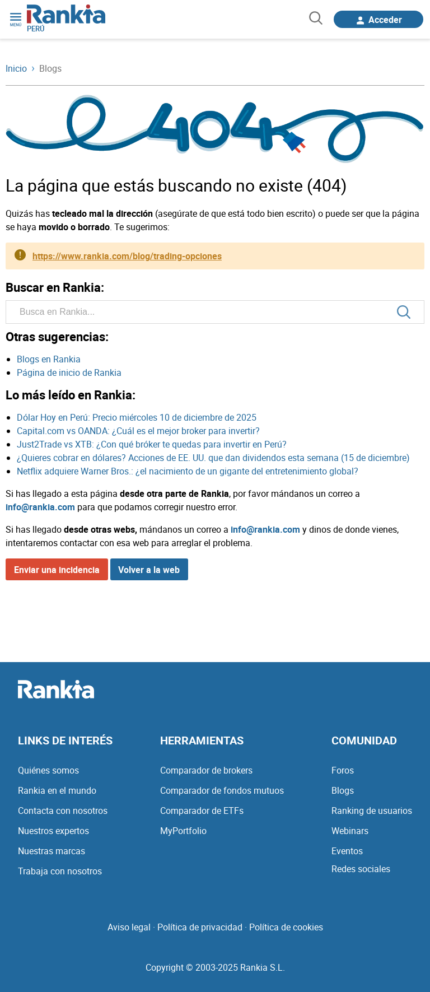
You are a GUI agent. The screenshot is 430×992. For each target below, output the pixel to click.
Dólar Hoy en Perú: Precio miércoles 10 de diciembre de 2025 (136, 417)
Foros (342, 770)
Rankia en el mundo (57, 790)
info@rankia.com (40, 507)
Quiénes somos (48, 770)
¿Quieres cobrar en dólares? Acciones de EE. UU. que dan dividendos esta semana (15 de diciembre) (213, 457)
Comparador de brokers (206, 770)
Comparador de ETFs (202, 810)
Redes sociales (360, 869)
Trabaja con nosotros (60, 871)
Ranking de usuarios (371, 810)
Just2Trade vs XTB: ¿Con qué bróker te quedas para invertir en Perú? (152, 444)
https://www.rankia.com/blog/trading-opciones (127, 256)
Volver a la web (149, 569)
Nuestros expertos (53, 831)
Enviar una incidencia (57, 569)
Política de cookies (286, 927)
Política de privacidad (199, 927)
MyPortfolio (183, 831)
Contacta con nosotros (63, 810)
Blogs (342, 790)
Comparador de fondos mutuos (222, 790)
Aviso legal (129, 927)
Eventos (347, 851)
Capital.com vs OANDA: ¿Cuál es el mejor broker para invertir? (138, 431)
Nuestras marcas (51, 851)
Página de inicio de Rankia (69, 372)
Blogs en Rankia (49, 359)
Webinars (349, 831)
